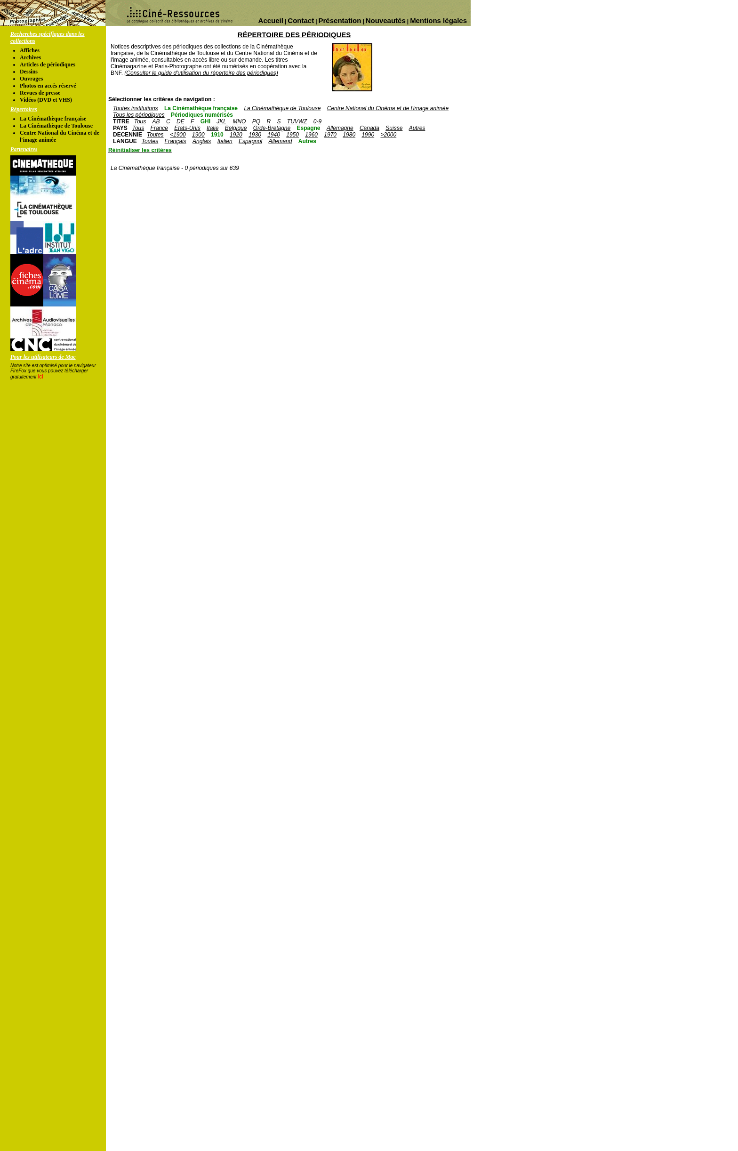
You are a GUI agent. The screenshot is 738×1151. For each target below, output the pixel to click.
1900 (198, 134)
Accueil (270, 20)
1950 (292, 134)
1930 (255, 134)
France (159, 128)
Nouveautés (386, 20)
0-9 (317, 121)
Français (175, 141)
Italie (212, 128)
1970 (330, 134)
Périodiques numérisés (202, 115)
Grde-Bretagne (271, 128)
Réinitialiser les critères (140, 150)
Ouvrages (31, 78)
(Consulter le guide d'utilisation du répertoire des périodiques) (201, 73)
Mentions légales (438, 20)
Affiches (30, 50)
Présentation (340, 20)
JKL (221, 121)
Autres (417, 128)
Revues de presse (40, 92)
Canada (369, 128)
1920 (236, 134)
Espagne (309, 128)
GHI (205, 121)
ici (40, 376)
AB (156, 121)
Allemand (280, 141)
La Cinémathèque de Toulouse (56, 125)
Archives (30, 57)
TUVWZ (297, 121)
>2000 (388, 134)
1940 (273, 134)
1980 (349, 134)
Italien (225, 141)
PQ (256, 121)
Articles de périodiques (47, 64)
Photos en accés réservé (48, 85)
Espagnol (250, 141)
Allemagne (340, 128)
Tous (140, 121)
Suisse (393, 128)
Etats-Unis (187, 128)
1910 (217, 134)
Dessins (29, 71)
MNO (239, 121)
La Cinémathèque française (53, 118)
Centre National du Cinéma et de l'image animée (388, 108)
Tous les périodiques (139, 115)
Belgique (236, 128)
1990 (367, 134)
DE (180, 121)
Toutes (155, 134)
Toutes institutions (135, 108)
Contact (301, 20)
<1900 (178, 134)
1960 (311, 134)
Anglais (202, 141)
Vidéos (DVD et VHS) (46, 100)
